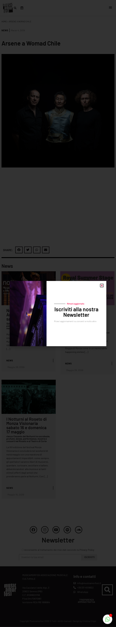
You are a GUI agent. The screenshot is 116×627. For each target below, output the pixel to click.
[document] (58, 313)
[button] (101, 285)
